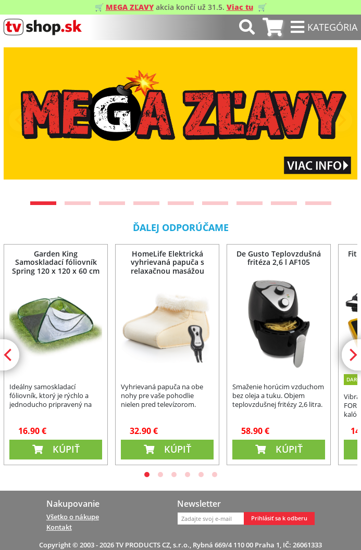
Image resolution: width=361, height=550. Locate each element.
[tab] (272, 27)
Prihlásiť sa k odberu (279, 518)
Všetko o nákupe (72, 516)
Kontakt (59, 527)
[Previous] (20, 120)
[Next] (340, 120)
